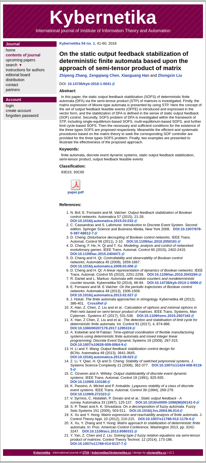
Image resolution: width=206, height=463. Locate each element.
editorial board (18, 75)
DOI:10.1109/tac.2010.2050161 (152, 241)
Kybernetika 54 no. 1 (77, 43)
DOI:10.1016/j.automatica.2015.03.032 (101, 221)
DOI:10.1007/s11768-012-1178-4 (164, 419)
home (10, 50)
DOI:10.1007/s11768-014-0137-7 (96, 444)
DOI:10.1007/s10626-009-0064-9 (96, 345)
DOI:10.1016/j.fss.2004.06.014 (154, 411)
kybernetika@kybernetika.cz (111, 452)
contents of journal (23, 55)
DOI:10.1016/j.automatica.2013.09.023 (101, 357)
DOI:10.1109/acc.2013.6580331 (107, 431)
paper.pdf (76, 192)
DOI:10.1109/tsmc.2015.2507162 (163, 316)
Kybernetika (42, 452)
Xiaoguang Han (135, 75)
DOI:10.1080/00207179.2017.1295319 (101, 328)
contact (12, 85)
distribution (15, 80)
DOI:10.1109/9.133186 (88, 382)
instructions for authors (25, 70)
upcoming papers (20, 60)
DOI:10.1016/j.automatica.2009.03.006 (101, 266)
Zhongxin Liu (170, 75)
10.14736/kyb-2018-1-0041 (89, 84)
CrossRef (95, 303)
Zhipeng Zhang (73, 75)
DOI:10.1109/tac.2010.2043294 (172, 274)
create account (18, 110)
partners (13, 89)
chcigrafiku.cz (156, 452)
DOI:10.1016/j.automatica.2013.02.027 (101, 295)
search (11, 65)
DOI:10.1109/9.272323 (88, 394)
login (10, 105)
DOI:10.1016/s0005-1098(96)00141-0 (166, 402)
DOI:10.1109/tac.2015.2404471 (95, 254)
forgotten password (22, 115)
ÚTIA (85, 452)
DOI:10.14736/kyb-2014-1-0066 (172, 283)
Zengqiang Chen (104, 75)
